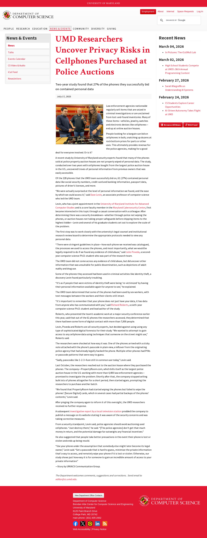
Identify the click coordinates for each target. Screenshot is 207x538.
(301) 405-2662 (93, 518)
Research (23, 28)
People (9, 28)
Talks (11, 52)
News (11, 45)
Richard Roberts (119, 304)
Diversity (98, 28)
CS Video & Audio (16, 65)
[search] (178, 20)
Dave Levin (96, 194)
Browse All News (171, 124)
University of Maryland (103, 3)
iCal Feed (12, 72)
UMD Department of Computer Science (28, 15)
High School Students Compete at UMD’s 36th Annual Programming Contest (182, 69)
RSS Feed (191, 124)
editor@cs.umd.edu (65, 479)
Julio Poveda (133, 252)
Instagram (90, 523)
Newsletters (14, 78)
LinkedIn (97, 523)
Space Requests (185, 11)
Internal (170, 11)
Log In (200, 11)
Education (39, 28)
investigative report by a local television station (96, 411)
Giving (111, 28)
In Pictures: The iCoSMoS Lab (180, 52)
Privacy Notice (99, 529)
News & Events (60, 28)
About (161, 11)
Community (81, 28)
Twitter (82, 523)
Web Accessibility (81, 529)
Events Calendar (16, 58)
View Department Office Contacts (88, 495)
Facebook (75, 523)
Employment (148, 11)
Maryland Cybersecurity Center (129, 207)
